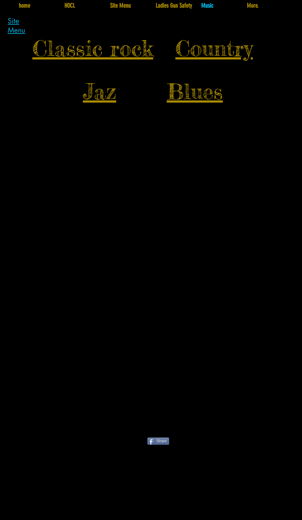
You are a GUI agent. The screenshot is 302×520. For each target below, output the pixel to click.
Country (214, 48)
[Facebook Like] (113, 444)
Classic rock (92, 48)
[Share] (158, 441)
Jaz (99, 91)
